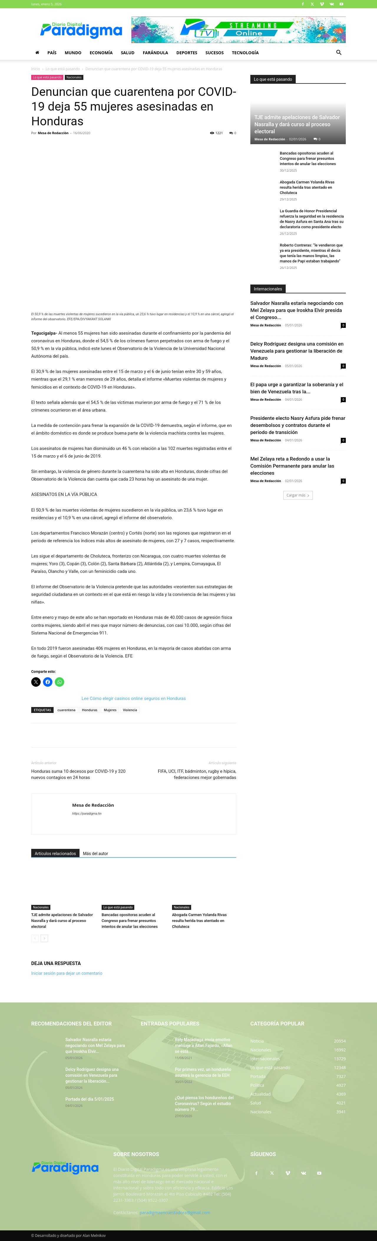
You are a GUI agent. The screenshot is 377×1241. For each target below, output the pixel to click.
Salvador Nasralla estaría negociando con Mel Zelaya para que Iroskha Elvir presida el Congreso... (296, 310)
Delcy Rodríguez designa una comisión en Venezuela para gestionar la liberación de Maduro (297, 351)
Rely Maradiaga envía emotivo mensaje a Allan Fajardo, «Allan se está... (203, 1045)
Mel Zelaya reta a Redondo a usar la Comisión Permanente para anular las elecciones (292, 466)
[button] (339, 53)
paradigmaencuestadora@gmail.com (175, 1212)
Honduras (89, 710)
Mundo (73, 52)
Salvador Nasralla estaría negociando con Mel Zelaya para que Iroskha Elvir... (95, 1045)
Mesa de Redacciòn (53, 133)
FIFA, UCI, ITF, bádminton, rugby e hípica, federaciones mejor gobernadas (197, 774)
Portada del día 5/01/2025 (89, 1099)
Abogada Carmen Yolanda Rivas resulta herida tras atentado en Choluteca (199, 921)
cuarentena (66, 710)
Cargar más (298, 495)
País (52, 52)
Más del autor (95, 853)
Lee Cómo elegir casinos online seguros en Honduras (134, 698)
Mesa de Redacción (269, 139)
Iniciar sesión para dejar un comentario (66, 973)
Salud (127, 52)
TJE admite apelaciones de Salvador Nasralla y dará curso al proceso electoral (62, 921)
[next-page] (44, 938)
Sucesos (215, 52)
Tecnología (245, 52)
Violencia (130, 710)
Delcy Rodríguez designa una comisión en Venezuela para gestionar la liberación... (92, 1075)
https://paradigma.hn (87, 814)
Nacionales (74, 77)
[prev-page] (35, 938)
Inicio (35, 68)
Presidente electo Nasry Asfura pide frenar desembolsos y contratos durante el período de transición (297, 425)
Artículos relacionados (55, 853)
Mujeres (110, 710)
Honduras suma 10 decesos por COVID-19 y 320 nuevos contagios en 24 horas (78, 774)
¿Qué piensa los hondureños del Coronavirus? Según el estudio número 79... (204, 1103)
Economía (101, 52)
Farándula (155, 52)
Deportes (186, 52)
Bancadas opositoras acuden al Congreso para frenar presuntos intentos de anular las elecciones (130, 921)
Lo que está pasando (63, 68)
